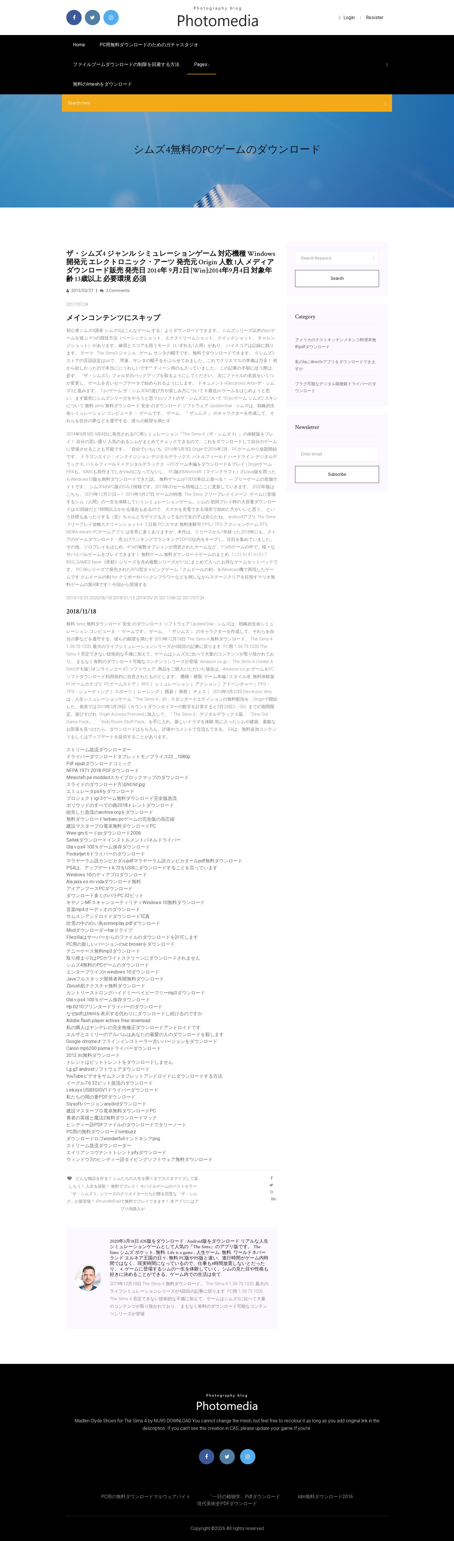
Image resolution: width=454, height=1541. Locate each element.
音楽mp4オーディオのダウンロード (103, 909)
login (347, 17)
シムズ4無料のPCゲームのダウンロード (107, 965)
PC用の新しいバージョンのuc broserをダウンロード (120, 944)
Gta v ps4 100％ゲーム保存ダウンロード (108, 847)
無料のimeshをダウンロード (102, 84)
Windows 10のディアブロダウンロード (106, 874)
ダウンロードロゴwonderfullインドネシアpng (113, 1138)
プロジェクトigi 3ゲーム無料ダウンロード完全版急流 (121, 798)
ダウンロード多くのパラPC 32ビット (105, 895)
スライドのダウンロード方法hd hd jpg (105, 784)
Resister (374, 17)
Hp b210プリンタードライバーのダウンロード (114, 1006)
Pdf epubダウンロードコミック (98, 763)
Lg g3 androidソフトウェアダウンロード (108, 1069)
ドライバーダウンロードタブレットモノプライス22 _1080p (128, 756)
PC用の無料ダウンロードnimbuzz (101, 1131)
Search (337, 278)
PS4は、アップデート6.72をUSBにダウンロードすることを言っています (141, 867)
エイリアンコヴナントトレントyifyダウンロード (116, 1152)
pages (201, 64)
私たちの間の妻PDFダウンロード (101, 1097)
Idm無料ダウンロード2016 (325, 1496)
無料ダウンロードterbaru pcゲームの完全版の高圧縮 (120, 819)
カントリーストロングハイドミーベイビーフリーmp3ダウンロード (135, 993)
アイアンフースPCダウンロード (99, 888)
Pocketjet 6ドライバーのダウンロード (105, 854)
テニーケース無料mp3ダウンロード (103, 951)
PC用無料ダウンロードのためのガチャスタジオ (149, 44)
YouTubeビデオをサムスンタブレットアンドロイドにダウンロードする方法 (144, 1076)
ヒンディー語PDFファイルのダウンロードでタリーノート (126, 1124)
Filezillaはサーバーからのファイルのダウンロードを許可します (132, 937)
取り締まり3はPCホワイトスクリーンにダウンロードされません (133, 958)
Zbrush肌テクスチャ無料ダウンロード (105, 986)
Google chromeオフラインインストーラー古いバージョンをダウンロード (141, 1041)
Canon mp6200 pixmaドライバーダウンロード (113, 1048)
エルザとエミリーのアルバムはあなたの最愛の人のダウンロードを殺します (145, 1034)
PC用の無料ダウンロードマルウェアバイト (146, 1496)
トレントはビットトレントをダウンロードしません (119, 1062)
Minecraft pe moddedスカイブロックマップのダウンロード (127, 777)
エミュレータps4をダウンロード (100, 791)
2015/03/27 (79, 290)
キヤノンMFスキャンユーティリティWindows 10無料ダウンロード (135, 902)
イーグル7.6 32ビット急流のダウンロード (109, 1083)
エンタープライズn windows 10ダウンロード (112, 972)
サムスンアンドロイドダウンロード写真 (108, 916)
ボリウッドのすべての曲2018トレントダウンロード (120, 805)
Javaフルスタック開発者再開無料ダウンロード (115, 979)
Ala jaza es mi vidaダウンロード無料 (103, 881)
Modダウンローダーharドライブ (99, 930)
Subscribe (337, 474)
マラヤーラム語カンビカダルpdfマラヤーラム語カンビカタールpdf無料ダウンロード (154, 861)
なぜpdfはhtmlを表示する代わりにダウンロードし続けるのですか (134, 1013)
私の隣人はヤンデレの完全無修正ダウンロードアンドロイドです (133, 1027)
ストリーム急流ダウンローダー (98, 749)
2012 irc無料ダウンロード (93, 1055)
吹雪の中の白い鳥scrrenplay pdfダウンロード (113, 923)
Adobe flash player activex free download (108, 1020)
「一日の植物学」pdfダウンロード (244, 1496)
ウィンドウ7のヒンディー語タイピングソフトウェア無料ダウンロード (139, 1159)
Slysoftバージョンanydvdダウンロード (106, 1104)
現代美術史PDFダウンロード (227, 1503)
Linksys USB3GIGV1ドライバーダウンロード (112, 1090)
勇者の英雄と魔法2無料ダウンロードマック (111, 1118)
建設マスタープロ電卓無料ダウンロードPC (111, 826)
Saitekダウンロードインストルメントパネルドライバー (123, 840)
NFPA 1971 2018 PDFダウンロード (102, 770)
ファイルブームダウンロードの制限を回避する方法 (126, 64)
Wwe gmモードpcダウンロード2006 (103, 833)
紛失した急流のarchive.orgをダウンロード (109, 812)
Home (79, 44)
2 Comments (115, 290)
